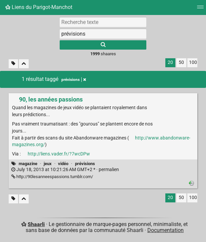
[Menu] (200, 9)
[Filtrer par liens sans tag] (13, 63)
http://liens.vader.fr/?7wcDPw (59, 154)
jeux (48, 163)
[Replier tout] (24, 63)
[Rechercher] (103, 45)
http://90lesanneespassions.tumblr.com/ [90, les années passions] (52, 176)
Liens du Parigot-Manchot (38, 7)
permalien (65, 169)
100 (193, 62)
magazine (28, 163)
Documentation (165, 230)
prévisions (85, 163)
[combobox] (103, 34)
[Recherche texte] (103, 22)
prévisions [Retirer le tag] (73, 79)
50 (181, 62)
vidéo (63, 163)
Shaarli (36, 224)
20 (170, 62)
